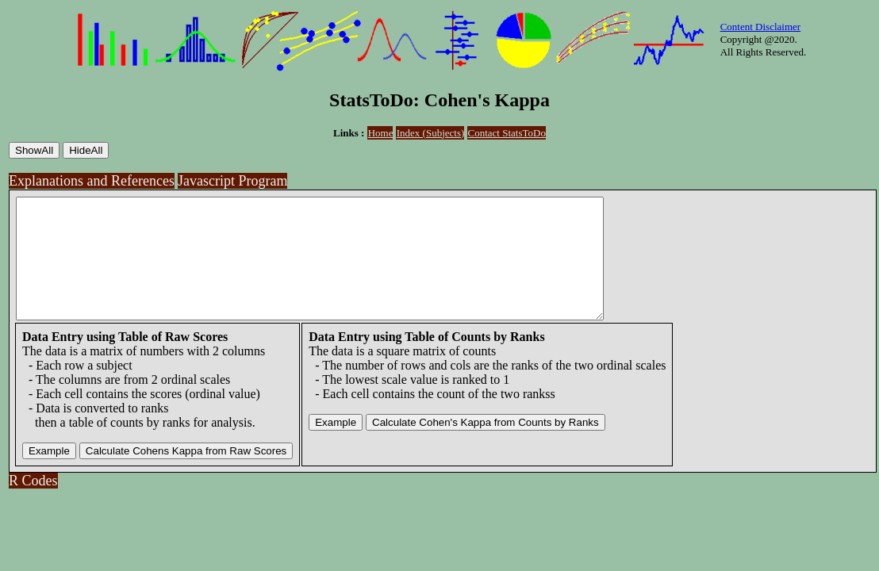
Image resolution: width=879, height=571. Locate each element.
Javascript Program (232, 181)
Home (380, 133)
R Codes (33, 504)
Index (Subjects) (431, 133)
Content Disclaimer (760, 27)
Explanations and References (92, 181)
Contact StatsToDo (507, 133)
